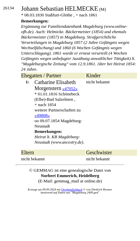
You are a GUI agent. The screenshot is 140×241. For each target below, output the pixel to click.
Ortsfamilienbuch (71, 189)
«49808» (42, 115)
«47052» (70, 88)
